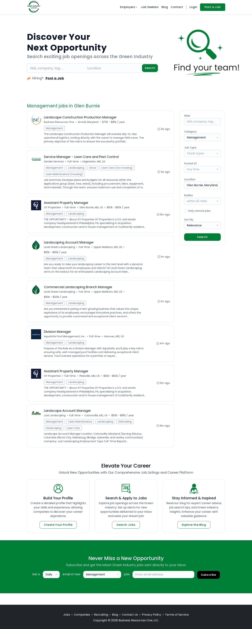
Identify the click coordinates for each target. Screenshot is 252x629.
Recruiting (101, 615)
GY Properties (52, 208)
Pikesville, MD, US (90, 383)
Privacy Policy (151, 615)
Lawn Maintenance (80, 433)
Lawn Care (73, 439)
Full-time (73, 162)
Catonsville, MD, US (96, 426)
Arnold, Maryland (88, 122)
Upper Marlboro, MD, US (108, 252)
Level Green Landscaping (59, 252)
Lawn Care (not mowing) (117, 168)
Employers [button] (129, 7)
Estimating (125, 433)
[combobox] (202, 137)
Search (150, 68)
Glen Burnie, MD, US (91, 208)
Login (193, 7)
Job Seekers (150, 7)
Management (54, 128)
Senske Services (54, 162)
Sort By (188, 219)
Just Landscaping (55, 426)
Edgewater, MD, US (94, 162)
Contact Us (130, 615)
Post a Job (212, 7)
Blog (164, 7)
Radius (188, 195)
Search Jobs (125, 536)
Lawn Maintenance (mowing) (64, 175)
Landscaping (76, 168)
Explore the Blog (194, 536)
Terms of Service (177, 615)
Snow (93, 168)
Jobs (66, 615)
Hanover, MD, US (114, 343)
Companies (82, 615)
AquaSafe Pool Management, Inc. (65, 343)
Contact (177, 7)
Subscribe (208, 586)
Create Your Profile (58, 536)
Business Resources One (59, 122)
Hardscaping (54, 439)
